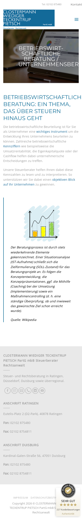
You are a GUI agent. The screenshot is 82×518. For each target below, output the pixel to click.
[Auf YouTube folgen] (42, 390)
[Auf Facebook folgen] (7, 390)
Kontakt (76, 4)
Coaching (18, 286)
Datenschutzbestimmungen (50, 497)
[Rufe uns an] (28, 390)
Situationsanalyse (57, 257)
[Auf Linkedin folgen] (35, 390)
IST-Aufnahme (21, 262)
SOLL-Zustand (47, 267)
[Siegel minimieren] (74, 490)
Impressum (20, 497)
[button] (76, 19)
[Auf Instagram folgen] (14, 390)
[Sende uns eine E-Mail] (21, 390)
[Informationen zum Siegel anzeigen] (68, 513)
